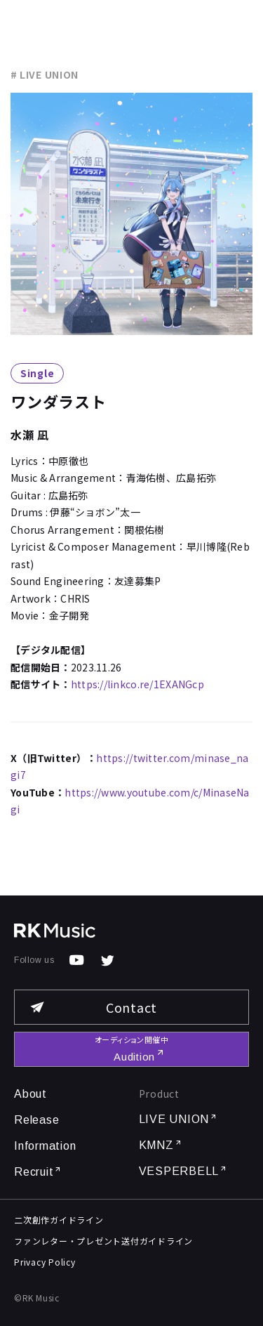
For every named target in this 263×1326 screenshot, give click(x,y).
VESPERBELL (183, 1171)
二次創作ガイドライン (59, 1220)
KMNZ (161, 1145)
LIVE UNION (178, 1119)
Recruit (38, 1172)
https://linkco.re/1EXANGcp (137, 684)
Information (45, 1146)
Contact (93, 1007)
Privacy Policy (45, 1262)
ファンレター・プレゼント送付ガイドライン (103, 1241)
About (30, 1094)
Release (36, 1120)
